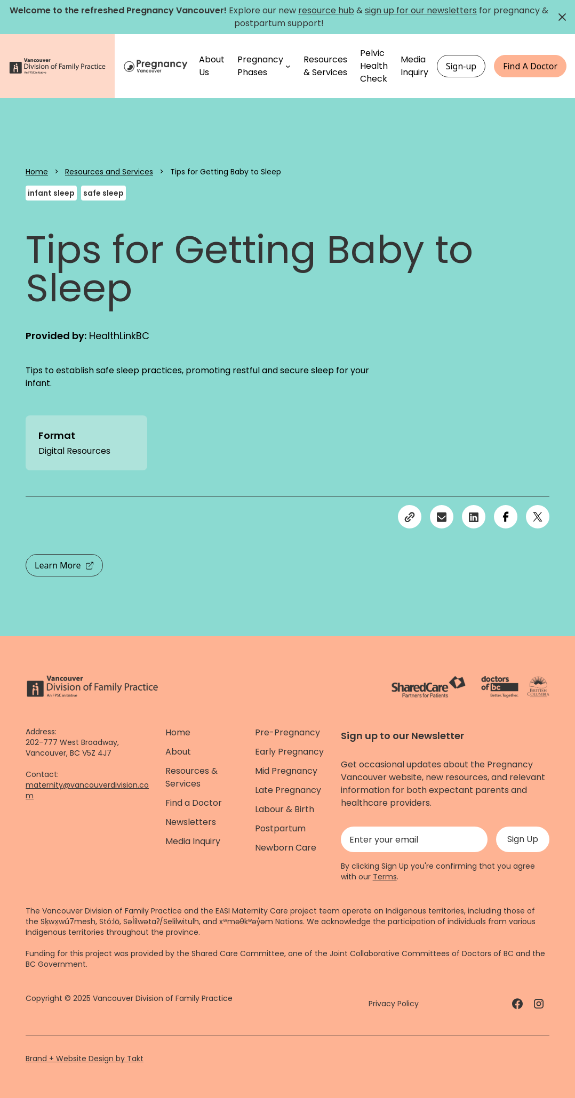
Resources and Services (109, 171)
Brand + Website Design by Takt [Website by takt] (84, 1058)
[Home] (156, 66)
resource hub (326, 10)
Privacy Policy (394, 1003)
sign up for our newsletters (421, 10)
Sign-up (461, 66)
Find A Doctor (530, 66)
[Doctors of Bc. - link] (500, 687)
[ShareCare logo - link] (428, 687)
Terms (385, 876)
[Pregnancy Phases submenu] (288, 66)
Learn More (64, 565)
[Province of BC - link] (538, 687)
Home (37, 171)
